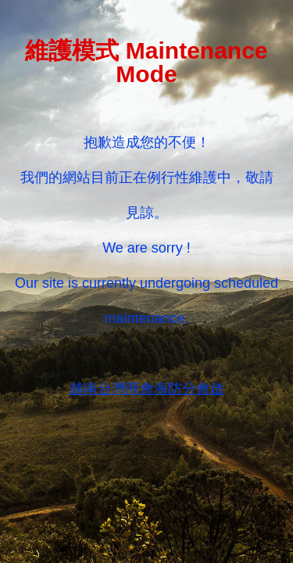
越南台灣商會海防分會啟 (147, 388)
